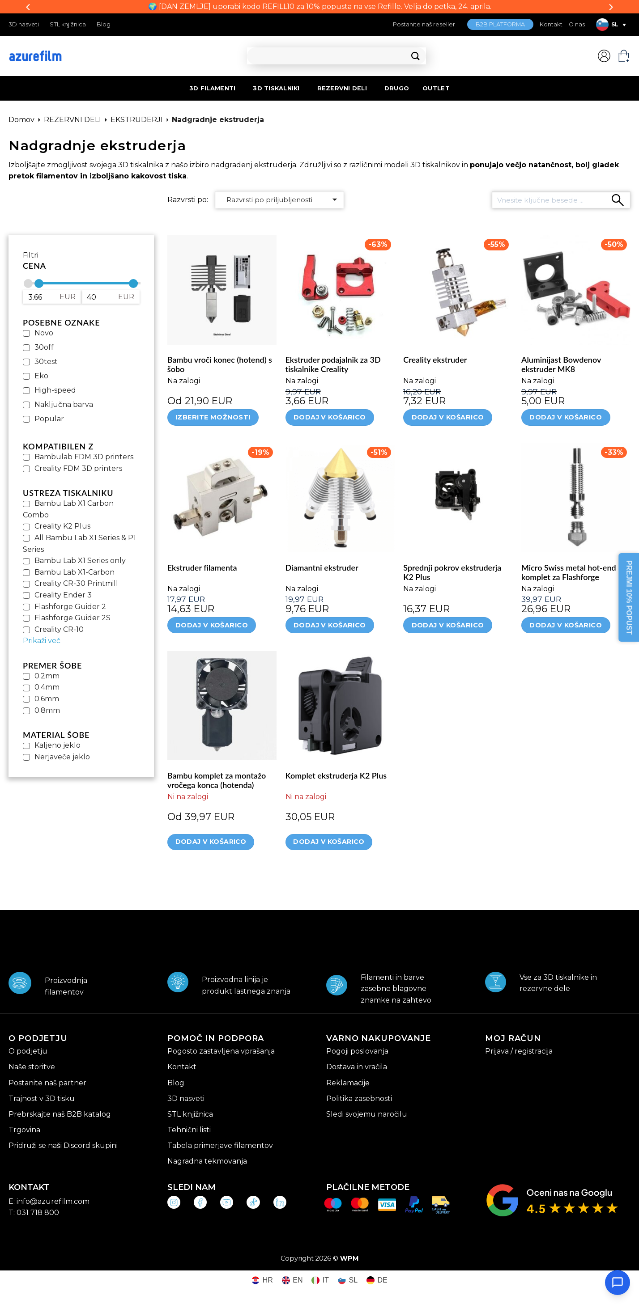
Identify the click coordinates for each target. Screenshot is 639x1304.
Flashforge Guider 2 (70, 606)
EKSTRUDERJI (137, 119)
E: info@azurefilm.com (49, 1201)
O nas (577, 24)
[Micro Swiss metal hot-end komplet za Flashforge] (575, 497)
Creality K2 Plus (62, 526)
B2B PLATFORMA (500, 24)
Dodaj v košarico (211, 842)
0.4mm (47, 687)
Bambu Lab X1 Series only (80, 560)
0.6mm (46, 698)
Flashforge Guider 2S (72, 618)
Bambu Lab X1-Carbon (74, 572)
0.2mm (47, 676)
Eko (41, 376)
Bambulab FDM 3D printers (83, 457)
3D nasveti (24, 24)
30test (46, 361)
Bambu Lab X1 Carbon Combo (68, 509)
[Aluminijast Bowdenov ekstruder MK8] (575, 289)
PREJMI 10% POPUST (629, 597)
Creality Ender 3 (63, 595)
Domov (21, 119)
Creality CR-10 (59, 629)
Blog (104, 24)
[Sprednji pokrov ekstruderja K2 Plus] (457, 497)
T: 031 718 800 (34, 1212)
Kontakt (551, 24)
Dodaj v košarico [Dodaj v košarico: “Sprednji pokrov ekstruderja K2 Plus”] (448, 625)
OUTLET (436, 88)
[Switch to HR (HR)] (262, 1280)
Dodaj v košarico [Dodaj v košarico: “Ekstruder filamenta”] (211, 625)
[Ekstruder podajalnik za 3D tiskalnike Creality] (340, 289)
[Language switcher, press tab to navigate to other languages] (610, 25)
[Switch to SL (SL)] (347, 1280)
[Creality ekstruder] (457, 289)
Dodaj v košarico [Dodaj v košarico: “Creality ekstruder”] (448, 417)
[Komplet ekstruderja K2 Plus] (340, 705)
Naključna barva (63, 404)
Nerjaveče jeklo (62, 757)
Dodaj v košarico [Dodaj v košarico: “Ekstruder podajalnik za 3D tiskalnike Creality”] (330, 417)
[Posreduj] (415, 56)
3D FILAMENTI (212, 88)
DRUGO (396, 88)
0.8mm (47, 710)
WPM (349, 1258)
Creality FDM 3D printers (78, 468)
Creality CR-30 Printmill (76, 583)
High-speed (55, 390)
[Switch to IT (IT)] (320, 1280)
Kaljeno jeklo (57, 745)
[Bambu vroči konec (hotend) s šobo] (222, 289)
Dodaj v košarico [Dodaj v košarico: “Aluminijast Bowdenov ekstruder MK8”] (565, 417)
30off (44, 347)
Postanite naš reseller (424, 24)
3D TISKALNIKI (276, 88)
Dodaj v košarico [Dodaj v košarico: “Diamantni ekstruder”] (330, 625)
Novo (43, 333)
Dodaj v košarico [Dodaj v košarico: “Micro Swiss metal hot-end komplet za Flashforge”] (565, 625)
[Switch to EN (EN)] (292, 1280)
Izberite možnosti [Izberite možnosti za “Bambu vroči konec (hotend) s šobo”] (212, 417)
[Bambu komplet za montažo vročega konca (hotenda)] (222, 705)
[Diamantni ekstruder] (340, 497)
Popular (49, 419)
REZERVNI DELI (342, 88)
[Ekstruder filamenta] (222, 497)
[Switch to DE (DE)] (377, 1280)
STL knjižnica (68, 24)
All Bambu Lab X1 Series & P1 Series (79, 543)
